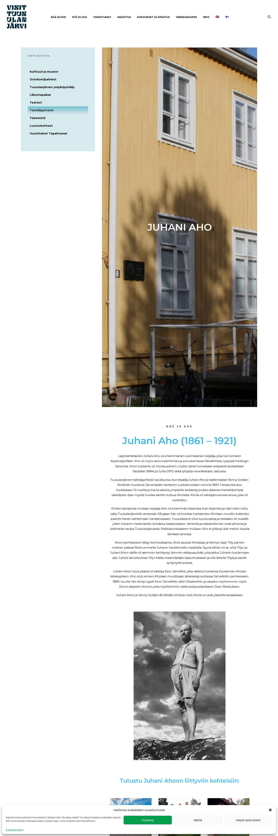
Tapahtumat (102, 17)
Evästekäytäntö (14, 829)
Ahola (130, 549)
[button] (270, 810)
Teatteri (36, 102)
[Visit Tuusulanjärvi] (16, 16)
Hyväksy (148, 820)
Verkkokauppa (186, 17)
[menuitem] (58, 17)
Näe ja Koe (58, 17)
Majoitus (124, 17)
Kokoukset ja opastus (153, 17)
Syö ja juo (79, 17)
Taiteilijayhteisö (41, 110)
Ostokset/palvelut (43, 79)
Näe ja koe (184, 778)
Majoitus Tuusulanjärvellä (143, 687)
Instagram (95, 783)
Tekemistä (37, 118)
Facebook (95, 778)
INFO (206, 17)
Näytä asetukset (248, 820)
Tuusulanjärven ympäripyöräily (52, 87)
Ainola (179, 549)
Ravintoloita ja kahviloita (216, 687)
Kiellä (198, 820)
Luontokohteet (41, 125)
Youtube (94, 788)
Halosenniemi (228, 549)
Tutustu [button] (131, 586)
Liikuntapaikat (40, 95)
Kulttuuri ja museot (44, 71)
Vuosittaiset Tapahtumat (48, 133)
